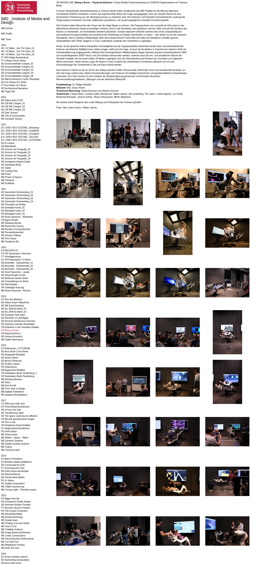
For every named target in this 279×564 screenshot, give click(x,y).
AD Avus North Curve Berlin (14, 351)
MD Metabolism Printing (13, 545)
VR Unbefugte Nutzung (12, 287)
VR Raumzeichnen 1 (11, 333)
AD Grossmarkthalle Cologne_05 (17, 76)
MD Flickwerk (7, 180)
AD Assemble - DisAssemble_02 (17, 266)
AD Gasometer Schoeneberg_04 (17, 201)
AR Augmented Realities (13, 370)
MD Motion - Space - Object (14, 437)
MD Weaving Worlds (11, 223)
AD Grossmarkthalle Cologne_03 (17, 70)
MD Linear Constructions (13, 535)
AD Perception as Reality (13, 204)
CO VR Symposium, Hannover (16, 253)
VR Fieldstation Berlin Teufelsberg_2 (19, 373)
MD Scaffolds (7, 183)
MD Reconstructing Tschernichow (17, 539)
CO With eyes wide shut (13, 403)
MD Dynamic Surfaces (12, 441)
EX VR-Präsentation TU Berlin (16, 259)
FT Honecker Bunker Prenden (15, 508)
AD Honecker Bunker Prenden (16, 505)
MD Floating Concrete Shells (15, 523)
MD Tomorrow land (10, 450)
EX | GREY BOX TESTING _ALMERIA (20, 131)
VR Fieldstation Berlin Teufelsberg (17, 376)
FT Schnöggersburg (11, 256)
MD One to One (9, 526)
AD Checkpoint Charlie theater (16, 501)
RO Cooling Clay (9, 171)
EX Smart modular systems (14, 557)
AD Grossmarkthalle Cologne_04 (17, 73)
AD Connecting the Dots (13, 465)
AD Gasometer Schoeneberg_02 (17, 195)
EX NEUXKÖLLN (9, 250)
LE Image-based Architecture (15, 428)
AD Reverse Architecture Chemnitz (18, 321)
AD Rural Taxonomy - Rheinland (17, 217)
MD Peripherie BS (10, 241)
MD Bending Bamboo (11, 379)
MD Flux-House (8, 238)
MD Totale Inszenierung (12, 486)
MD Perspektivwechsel (12, 232)
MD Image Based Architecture (15, 532)
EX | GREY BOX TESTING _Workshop (20, 127)
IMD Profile (6, 33)
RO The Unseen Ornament (14, 511)
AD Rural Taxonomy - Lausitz (15, 272)
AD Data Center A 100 (12, 100)
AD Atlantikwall (8, 146)
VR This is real (8, 422)
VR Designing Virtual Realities (15, 425)
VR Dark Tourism (9, 112)
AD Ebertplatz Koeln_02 (13, 210)
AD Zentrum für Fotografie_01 (15, 149)
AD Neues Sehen (9, 358)
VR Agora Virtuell (9, 220)
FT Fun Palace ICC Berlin (13, 85)
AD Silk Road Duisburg (12, 305)
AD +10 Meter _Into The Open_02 (17, 51)
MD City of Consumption (13, 116)
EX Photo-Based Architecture (15, 407)
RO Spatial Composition (13, 483)
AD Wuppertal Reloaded (13, 354)
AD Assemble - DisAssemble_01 (17, 263)
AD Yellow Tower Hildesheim (15, 302)
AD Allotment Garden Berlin (14, 278)
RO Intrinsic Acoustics (12, 336)
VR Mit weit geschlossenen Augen (17, 419)
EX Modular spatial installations (16, 462)
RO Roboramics (9, 367)
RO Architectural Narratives (14, 88)
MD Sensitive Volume (11, 119)
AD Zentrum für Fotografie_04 (15, 158)
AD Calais (6, 168)
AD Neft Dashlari (9, 284)
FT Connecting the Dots (12, 468)
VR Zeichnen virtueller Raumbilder (18, 324)
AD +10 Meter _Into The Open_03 (17, 54)
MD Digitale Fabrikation (12, 391)
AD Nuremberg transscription (15, 560)
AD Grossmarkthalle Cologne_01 (17, 63)
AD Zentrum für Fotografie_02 (15, 152)
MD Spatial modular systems (15, 444)
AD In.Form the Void (11, 410)
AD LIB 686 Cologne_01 (13, 103)
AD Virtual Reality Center (13, 275)
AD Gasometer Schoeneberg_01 (17, 192)
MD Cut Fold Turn (10, 542)
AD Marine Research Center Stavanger (20, 79)
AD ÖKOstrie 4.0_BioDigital (14, 318)
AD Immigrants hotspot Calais (15, 161)
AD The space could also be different (19, 416)
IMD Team (6, 39)
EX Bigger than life (10, 498)
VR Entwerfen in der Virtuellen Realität (20, 327)
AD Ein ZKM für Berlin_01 (13, 308)
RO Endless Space (10, 364)
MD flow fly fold (8, 385)
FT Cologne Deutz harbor (13, 60)
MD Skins (6, 382)
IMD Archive (7, 28)
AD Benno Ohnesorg (11, 361)
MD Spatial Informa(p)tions (14, 395)
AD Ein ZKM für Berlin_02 (13, 312)
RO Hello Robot (9, 431)
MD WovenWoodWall (11, 514)
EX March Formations (12, 459)
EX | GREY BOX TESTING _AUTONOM (21, 140)
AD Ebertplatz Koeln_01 (13, 207)
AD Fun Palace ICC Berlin (14, 82)
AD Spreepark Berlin (11, 165)
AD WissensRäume (10, 474)
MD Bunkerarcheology (12, 517)
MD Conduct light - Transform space (18, 490)
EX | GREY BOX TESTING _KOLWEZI (20, 134)
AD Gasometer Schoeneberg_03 (17, 198)
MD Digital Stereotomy (12, 339)
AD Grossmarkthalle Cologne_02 (17, 67)
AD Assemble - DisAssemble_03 (17, 269)
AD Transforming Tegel (12, 413)
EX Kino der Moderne (11, 299)
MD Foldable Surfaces (12, 529)
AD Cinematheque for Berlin (15, 281)
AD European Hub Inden (13, 315)
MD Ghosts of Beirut (11, 235)
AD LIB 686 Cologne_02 (13, 106)
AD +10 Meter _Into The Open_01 (17, 48)
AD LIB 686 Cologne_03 (13, 109)
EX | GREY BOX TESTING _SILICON (19, 137)
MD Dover (6, 174)
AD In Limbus (7, 143)
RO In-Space (7, 480)
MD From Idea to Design (13, 388)
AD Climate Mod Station (13, 477)
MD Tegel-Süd (8, 91)
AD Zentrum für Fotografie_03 (15, 155)
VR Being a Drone (10, 330)
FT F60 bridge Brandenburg (14, 57)
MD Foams (6, 447)
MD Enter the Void (10, 548)
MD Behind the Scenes (12, 226)
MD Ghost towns (9, 434)
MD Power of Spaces (11, 177)
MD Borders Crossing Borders (15, 229)
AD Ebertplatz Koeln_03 (13, 214)
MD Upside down (9, 520)
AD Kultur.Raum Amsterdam (15, 471)
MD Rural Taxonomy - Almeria (15, 290)
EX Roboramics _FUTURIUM (15, 348)
